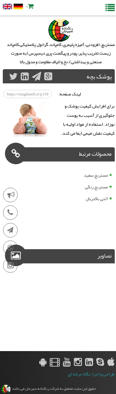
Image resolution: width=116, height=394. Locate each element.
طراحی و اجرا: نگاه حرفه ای (91, 374)
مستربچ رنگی (96, 186)
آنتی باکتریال (97, 198)
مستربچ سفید (96, 175)
